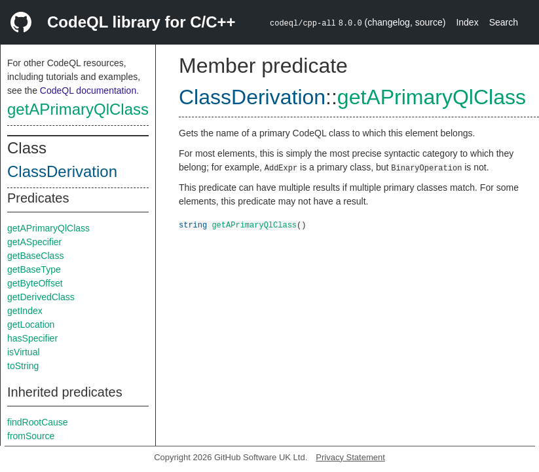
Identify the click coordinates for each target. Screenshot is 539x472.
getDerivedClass (41, 297)
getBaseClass (35, 255)
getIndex (25, 310)
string (193, 224)
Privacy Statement (350, 457)
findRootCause (37, 422)
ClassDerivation (62, 171)
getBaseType (34, 269)
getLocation (30, 324)
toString (23, 366)
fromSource (30, 436)
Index (467, 22)
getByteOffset (35, 283)
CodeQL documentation (88, 90)
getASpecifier (34, 242)
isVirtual (23, 352)
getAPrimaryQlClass (78, 109)
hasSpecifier (32, 338)
